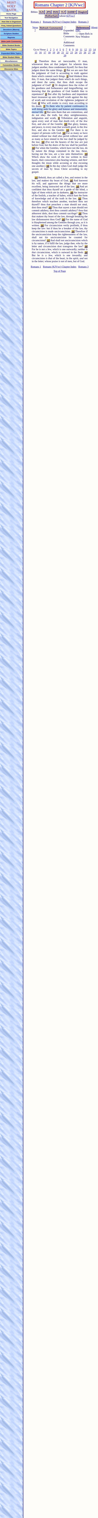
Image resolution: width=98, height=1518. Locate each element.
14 (94, 49)
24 (76, 52)
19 (54, 52)
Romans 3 (83, 21)
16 (40, 52)
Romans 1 (36, 21)
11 (81, 49)
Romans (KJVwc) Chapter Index (59, 21)
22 (67, 52)
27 (89, 52)
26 (85, 52)
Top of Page (60, 271)
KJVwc (70, 15)
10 (76, 49)
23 (71, 52)
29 (65, 55)
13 (90, 49)
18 (49, 52)
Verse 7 (35, 29)
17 (45, 52)
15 (36, 52)
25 (80, 52)
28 (94, 52)
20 (58, 52)
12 (85, 49)
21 (62, 52)
